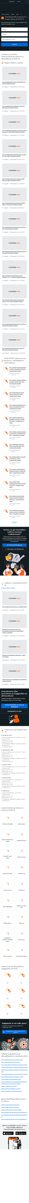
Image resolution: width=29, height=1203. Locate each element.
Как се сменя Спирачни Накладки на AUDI (12, 1059)
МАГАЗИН (12, 1)
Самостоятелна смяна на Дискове (10, 1107)
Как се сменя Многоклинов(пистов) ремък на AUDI (14, 1065)
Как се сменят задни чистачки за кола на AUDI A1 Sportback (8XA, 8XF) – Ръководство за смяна (17, 433)
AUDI (17, 14)
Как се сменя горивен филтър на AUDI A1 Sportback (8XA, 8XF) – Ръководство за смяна (17, 406)
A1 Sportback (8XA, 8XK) (7, 750)
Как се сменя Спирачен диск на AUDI (10, 1062)
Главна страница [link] (5, 14)
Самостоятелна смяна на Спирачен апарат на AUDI (14, 1074)
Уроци (12, 14)
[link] (14, 77)
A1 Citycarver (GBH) (6, 764)
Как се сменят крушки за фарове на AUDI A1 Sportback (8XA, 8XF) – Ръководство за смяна (17, 369)
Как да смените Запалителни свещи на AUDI (12, 1076)
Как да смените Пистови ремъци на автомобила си (14, 1112)
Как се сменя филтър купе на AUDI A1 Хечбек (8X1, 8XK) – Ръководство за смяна (16, 394)
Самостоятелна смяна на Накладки (10, 1105)
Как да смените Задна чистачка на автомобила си (14, 1119)
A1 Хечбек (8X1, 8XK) (6, 735)
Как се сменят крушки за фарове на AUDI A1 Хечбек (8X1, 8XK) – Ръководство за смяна (17, 381)
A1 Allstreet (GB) (5, 791)
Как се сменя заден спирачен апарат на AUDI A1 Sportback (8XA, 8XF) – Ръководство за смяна (16, 498)
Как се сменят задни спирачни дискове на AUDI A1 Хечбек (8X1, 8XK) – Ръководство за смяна (17, 471)
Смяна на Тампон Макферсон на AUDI (10, 1088)
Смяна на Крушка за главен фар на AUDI (11, 1091)
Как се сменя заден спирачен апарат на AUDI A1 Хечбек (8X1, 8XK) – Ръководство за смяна (17, 512)
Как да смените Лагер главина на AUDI (11, 1079)
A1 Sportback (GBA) (6, 777)
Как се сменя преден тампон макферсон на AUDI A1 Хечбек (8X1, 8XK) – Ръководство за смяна (17, 420)
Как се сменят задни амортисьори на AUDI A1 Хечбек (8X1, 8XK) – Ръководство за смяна (17, 484)
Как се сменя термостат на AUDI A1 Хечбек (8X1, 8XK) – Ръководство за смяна (17, 458)
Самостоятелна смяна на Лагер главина (11, 1110)
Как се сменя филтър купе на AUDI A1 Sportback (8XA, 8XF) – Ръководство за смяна (17, 446)
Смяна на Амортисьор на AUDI (9, 1086)
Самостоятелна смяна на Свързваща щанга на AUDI (14, 1067)
